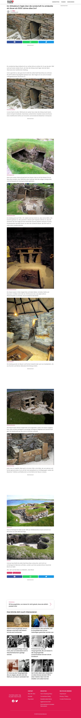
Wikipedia (9, 560)
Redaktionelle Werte (46, 699)
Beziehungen (70, 2)
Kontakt (30, 696)
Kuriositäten (55, 2)
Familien (63, 2)
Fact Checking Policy (46, 694)
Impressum (63, 694)
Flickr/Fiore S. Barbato (11, 109)
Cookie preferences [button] (65, 699)
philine (13, 10)
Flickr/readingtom (10, 361)
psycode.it (31, 699)
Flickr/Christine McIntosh (11, 289)
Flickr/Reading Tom (10, 175)
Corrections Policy (45, 696)
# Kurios (9, 573)
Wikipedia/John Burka (11, 215)
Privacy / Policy (64, 696)
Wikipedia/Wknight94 (11, 425)
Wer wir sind (31, 694)
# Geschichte (17, 573)
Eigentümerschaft (45, 702)
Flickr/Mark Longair (10, 465)
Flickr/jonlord (9, 527)
